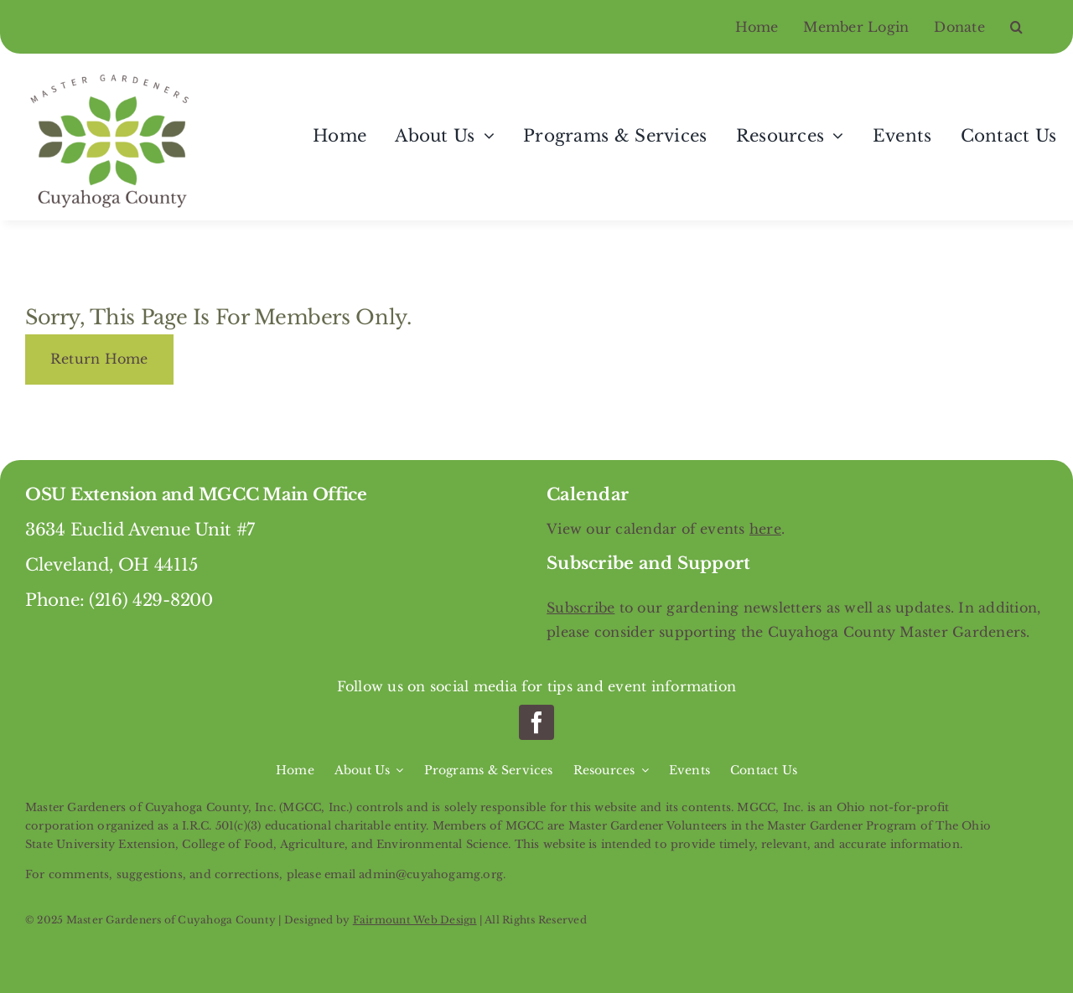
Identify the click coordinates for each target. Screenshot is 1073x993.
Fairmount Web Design (415, 919)
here (765, 528)
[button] (1029, 27)
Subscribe (580, 607)
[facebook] (536, 722)
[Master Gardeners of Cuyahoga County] (113, 74)
